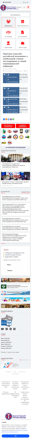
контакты (22, 371)
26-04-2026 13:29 (8, 185)
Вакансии (15, 373)
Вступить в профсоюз (8, 125)
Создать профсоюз (23, 125)
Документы (5, 191)
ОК (15, 436)
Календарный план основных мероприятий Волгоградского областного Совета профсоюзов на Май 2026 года (15, 220)
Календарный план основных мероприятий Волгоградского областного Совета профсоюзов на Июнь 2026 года (15, 198)
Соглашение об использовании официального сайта (6, 384)
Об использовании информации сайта (15, 394)
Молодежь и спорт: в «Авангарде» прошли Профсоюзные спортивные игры (15, 182)
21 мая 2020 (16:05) (10, 69)
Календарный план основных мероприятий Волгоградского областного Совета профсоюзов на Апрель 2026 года (15, 227)
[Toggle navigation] (28, 7)
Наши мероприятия (8, 150)
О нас (15, 371)
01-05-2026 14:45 (8, 169)
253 (27, 71)
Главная (8, 371)
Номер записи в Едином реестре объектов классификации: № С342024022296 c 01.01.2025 (25, 398)
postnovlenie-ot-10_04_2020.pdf (13, 92)
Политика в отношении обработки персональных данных (15, 385)
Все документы (9, 71)
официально (18, 71)
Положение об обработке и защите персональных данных (25, 385)
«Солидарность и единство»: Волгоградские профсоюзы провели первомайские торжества (13, 165)
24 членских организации (15, 147)
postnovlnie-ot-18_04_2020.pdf (13, 101)
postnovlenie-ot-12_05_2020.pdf (13, 109)
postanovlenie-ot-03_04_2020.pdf (13, 78)
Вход (25, 2)
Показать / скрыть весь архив (10, 352)
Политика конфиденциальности (6, 393)
